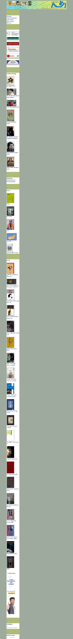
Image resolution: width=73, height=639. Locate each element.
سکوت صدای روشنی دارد (12, 474)
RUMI (8, 568)
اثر (7, 625)
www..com (12, 637)
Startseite (9, 16)
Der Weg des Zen (11, 86)
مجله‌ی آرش (9, 216)
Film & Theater (10, 21)
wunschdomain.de (11, 591)
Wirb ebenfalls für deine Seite (12, 627)
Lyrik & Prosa (10, 19)
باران (8, 230)
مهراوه (8, 203)
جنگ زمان (9, 241)
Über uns (9, 22)
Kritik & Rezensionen (12, 18)
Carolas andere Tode (12, 553)
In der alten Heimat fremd (13, 107)
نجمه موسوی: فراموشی (12, 458)
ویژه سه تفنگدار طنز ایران (12, 252)
